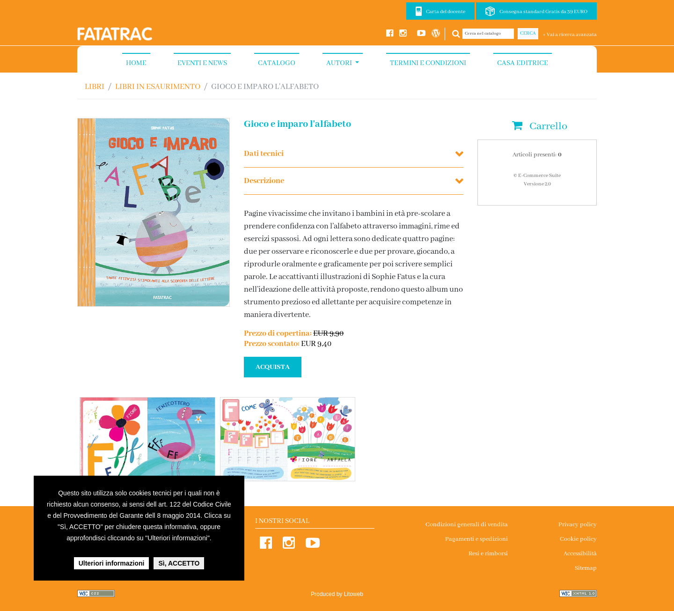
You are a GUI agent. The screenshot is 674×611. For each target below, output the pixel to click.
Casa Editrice (522, 63)
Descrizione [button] (264, 181)
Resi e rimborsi (488, 554)
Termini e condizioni (428, 63)
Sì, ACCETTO (178, 563)
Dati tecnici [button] (264, 154)
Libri (94, 87)
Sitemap (586, 568)
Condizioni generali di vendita (466, 525)
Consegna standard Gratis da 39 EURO (543, 11)
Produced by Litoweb (337, 594)
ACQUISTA (273, 367)
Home (136, 63)
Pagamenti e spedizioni (476, 539)
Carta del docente (445, 11)
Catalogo (276, 63)
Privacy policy (577, 525)
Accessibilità (580, 554)
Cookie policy (578, 539)
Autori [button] (339, 63)
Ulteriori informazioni (112, 563)
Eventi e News (202, 63)
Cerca (528, 33)
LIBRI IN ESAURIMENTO (157, 87)
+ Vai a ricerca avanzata (570, 34)
